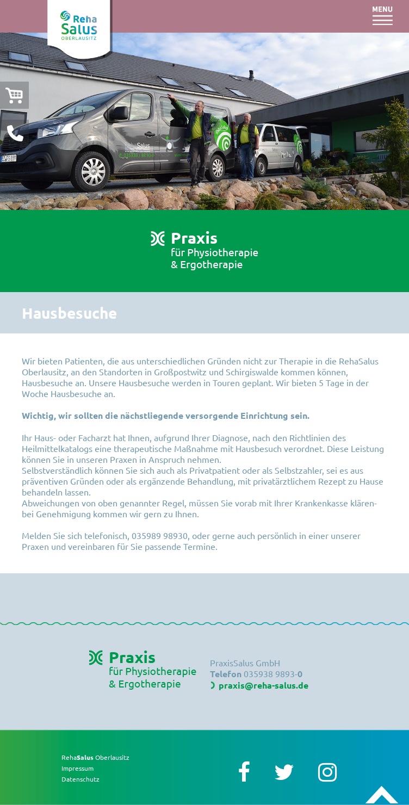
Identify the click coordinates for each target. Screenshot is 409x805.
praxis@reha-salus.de (263, 685)
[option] (204, 121)
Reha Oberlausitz (95, 757)
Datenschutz (80, 779)
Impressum (77, 768)
